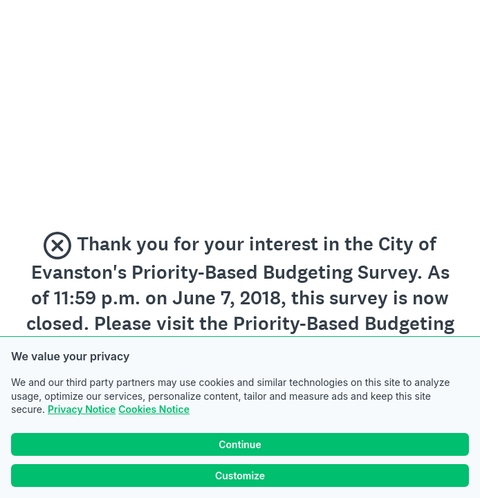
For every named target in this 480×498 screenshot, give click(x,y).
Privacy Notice (82, 409)
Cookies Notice (154, 409)
